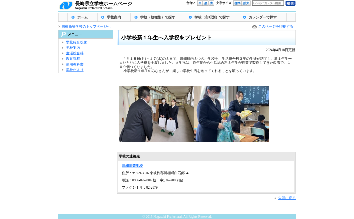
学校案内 (114, 17)
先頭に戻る (287, 198)
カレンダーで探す (263, 17)
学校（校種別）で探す (157, 17)
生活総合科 (75, 53)
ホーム (82, 17)
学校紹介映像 (76, 42)
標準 (237, 3)
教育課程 (73, 59)
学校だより (75, 70)
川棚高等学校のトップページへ (86, 26)
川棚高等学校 (132, 166)
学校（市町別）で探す (212, 17)
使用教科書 (75, 64)
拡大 (246, 3)
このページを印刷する (275, 26)
